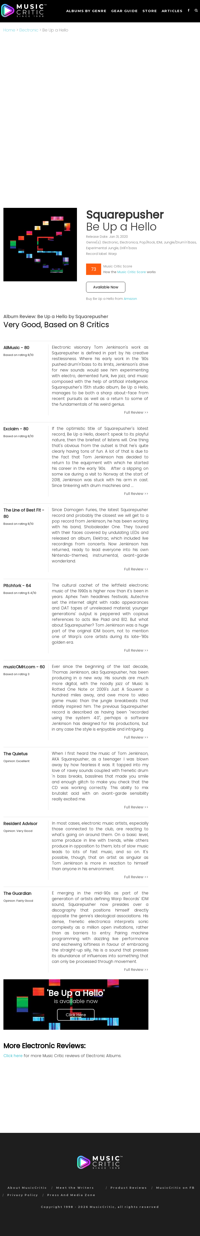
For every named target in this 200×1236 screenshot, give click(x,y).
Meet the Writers (75, 1187)
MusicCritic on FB (175, 1187)
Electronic (28, 30)
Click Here (76, 1015)
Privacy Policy (22, 1195)
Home (9, 30)
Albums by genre (86, 11)
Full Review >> (136, 412)
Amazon (130, 298)
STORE (149, 11)
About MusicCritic (27, 1187)
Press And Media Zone (71, 1195)
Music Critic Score (131, 272)
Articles (172, 11)
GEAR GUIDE (124, 11)
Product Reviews (129, 1187)
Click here (13, 1055)
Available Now (105, 287)
